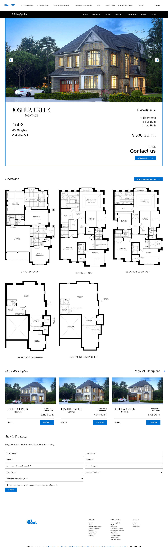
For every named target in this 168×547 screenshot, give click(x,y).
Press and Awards (94, 528)
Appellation (114, 532)
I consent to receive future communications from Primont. (33, 485)
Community (94, 15)
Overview (83, 15)
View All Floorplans (147, 371)
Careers (91, 536)
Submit (11, 490)
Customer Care (93, 532)
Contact (140, 6)
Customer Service (126, 6)
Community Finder (116, 523)
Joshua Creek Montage (117, 530)
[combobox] (44, 466)
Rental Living (110, 6)
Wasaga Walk (114, 537)
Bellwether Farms (116, 536)
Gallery (143, 15)
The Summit (114, 526)
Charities (91, 530)
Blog (98, 6)
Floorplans (117, 15)
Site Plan (106, 15)
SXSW (112, 525)
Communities (43, 6)
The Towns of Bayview (117, 528)
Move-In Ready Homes (61, 6)
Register (157, 6)
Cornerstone (114, 534)
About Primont (29, 6)
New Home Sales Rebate (83, 6)
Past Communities (116, 539)
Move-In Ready (131, 15)
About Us (91, 523)
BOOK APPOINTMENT (145, 158)
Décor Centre (92, 534)
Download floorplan (146, 180)
